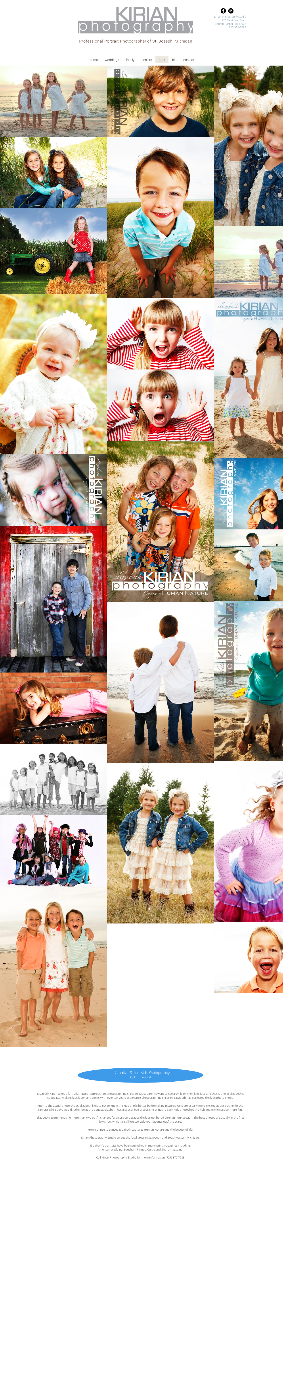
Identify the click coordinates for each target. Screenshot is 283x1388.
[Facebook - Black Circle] (223, 11)
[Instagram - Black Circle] (230, 11)
